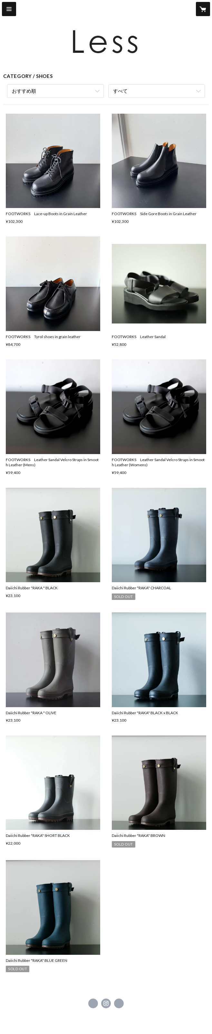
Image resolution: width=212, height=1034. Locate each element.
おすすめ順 (24, 91)
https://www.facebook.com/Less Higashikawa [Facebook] (93, 1003)
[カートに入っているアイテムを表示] (203, 9)
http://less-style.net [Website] (119, 1003)
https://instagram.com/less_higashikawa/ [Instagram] (106, 1003)
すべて (120, 91)
